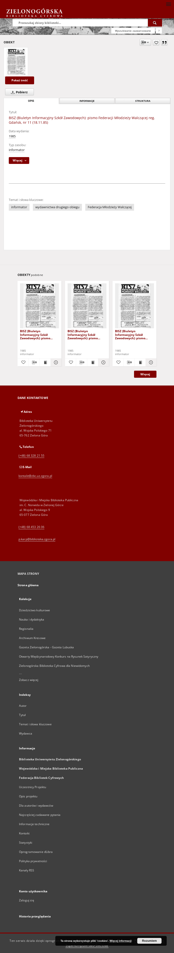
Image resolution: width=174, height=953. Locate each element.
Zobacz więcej (29, 680)
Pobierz (18, 92)
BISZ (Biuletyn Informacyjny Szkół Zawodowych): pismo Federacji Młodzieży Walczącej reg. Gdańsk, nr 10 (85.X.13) (133, 334)
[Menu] (168, 4)
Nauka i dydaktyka (31, 619)
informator (17, 150)
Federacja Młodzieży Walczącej (110, 207)
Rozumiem (149, 941)
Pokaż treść (19, 80)
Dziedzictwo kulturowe (34, 610)
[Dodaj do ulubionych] (156, 42)
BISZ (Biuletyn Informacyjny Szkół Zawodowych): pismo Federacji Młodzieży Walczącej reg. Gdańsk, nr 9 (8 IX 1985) (86, 334)
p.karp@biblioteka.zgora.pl (37, 539)
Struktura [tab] (142, 101)
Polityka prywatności (33, 861)
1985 (12, 136)
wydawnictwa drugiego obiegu (57, 207)
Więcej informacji (121, 940)
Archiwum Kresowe (32, 638)
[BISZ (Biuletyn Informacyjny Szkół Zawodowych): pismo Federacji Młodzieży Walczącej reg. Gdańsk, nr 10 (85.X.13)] (134, 306)
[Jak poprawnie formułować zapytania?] (159, 31)
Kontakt (24, 833)
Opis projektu (28, 796)
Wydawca (25, 733)
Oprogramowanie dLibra (36, 852)
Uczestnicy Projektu (32, 787)
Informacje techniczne (34, 824)
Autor (23, 706)
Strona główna (28, 585)
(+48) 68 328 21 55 (31, 455)
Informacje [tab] (87, 101)
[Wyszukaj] (155, 23)
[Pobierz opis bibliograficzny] (34, 362)
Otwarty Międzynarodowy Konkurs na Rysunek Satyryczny (58, 656)
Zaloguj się (26, 900)
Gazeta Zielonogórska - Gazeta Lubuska (46, 647)
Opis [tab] (31, 101)
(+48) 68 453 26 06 (31, 527)
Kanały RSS (26, 870)
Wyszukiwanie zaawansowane (133, 30)
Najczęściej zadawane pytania (39, 815)
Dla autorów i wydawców (36, 805)
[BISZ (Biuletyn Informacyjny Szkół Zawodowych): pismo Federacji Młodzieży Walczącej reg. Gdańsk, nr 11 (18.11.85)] (16, 62)
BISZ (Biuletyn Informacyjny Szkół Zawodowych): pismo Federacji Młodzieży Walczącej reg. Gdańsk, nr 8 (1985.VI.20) (38, 334)
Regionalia (26, 629)
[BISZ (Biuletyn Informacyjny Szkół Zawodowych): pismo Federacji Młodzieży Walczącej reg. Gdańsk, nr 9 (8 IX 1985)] (87, 306)
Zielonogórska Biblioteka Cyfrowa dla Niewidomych (54, 666)
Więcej (145, 374)
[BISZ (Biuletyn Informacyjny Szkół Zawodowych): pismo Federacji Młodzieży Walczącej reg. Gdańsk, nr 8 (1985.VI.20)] (39, 306)
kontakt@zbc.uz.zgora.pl (35, 476)
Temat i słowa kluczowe (35, 724)
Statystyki (25, 842)
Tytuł (22, 715)
